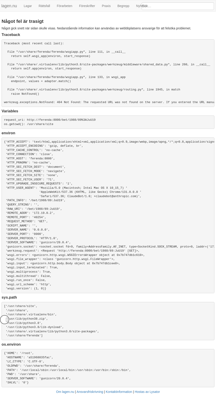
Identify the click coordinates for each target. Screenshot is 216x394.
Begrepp (123, 6)
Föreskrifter (87, 6)
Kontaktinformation (119, 392)
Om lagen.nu (65, 392)
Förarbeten (64, 6)
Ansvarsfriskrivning (90, 392)
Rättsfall (44, 6)
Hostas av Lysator (147, 392)
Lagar (28, 6)
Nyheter (141, 6)
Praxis (106, 6)
